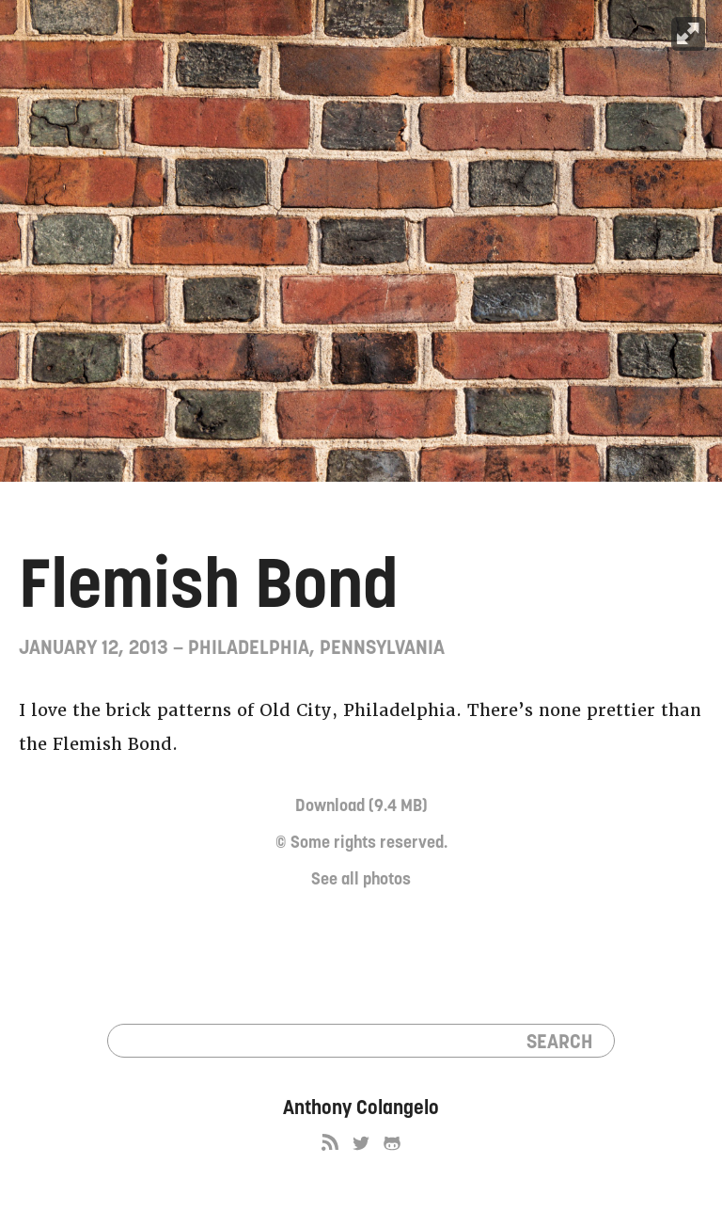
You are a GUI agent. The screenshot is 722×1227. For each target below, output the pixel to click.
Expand (688, 34)
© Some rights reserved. (361, 842)
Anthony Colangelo (361, 1107)
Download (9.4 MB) (361, 805)
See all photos (361, 878)
